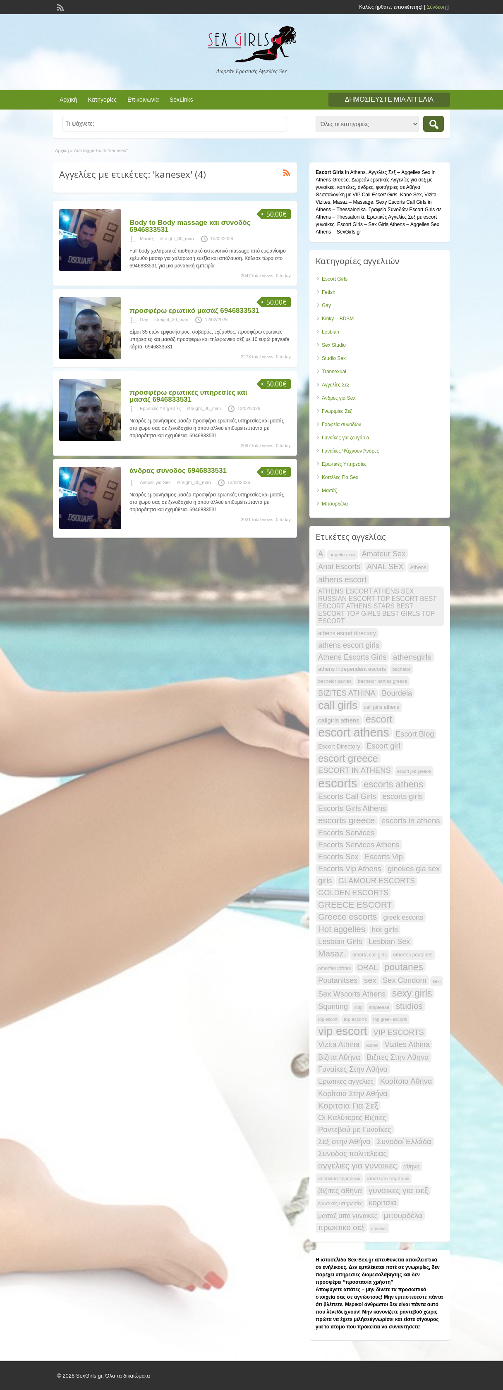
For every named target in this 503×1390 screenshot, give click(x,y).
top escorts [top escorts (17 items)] (355, 1019)
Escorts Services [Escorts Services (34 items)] (346, 832)
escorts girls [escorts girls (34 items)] (402, 796)
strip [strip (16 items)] (358, 1007)
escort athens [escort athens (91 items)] (353, 732)
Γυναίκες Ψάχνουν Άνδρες (350, 451)
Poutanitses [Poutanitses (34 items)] (337, 980)
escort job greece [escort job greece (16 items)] (414, 771)
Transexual (334, 371)
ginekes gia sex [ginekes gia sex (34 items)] (414, 868)
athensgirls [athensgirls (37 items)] (412, 657)
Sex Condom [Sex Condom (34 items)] (404, 980)
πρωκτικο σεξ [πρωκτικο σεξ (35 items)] (341, 1227)
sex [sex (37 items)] (370, 980)
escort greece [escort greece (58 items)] (348, 758)
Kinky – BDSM (338, 319)
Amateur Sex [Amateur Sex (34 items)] (384, 553)
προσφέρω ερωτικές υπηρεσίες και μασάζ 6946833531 (188, 396)
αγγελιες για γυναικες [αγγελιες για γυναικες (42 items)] (357, 1165)
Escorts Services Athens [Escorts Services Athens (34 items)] (359, 844)
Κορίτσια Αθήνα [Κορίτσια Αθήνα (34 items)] (406, 1081)
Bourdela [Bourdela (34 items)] (397, 693)
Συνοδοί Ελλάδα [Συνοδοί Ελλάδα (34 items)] (404, 1141)
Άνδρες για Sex (155, 482)
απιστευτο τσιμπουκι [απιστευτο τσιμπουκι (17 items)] (388, 1178)
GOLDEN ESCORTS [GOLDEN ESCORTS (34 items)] (353, 892)
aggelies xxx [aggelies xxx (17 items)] (343, 554)
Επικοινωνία (143, 99)
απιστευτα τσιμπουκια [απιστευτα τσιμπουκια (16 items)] (339, 1178)
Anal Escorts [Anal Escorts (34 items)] (339, 566)
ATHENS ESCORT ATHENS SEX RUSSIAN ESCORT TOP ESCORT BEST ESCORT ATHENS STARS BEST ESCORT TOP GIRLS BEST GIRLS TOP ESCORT (377, 606)
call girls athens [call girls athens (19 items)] (381, 707)
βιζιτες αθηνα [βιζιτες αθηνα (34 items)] (340, 1190)
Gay (144, 319)
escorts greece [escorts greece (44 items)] (346, 820)
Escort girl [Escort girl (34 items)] (383, 745)
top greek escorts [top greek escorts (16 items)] (390, 1019)
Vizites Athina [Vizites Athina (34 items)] (407, 1044)
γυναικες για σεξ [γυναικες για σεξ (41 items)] (399, 1190)
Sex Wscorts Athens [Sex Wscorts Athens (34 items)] (352, 993)
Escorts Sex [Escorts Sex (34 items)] (338, 856)
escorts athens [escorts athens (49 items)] (393, 784)
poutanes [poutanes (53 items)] (403, 967)
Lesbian (330, 332)
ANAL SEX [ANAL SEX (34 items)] (385, 566)
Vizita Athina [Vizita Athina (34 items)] (338, 1044)
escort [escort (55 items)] (379, 719)
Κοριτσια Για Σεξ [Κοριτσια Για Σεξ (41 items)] (348, 1105)
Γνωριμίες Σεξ (337, 411)
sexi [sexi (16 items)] (437, 981)
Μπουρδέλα (335, 504)
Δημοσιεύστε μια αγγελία (389, 99)
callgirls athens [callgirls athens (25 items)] (338, 720)
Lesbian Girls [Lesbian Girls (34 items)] (340, 941)
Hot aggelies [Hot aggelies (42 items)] (341, 929)
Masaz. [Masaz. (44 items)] (332, 953)
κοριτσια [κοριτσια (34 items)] (382, 1202)
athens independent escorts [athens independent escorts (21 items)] (352, 669)
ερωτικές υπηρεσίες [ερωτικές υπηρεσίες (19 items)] (340, 1203)
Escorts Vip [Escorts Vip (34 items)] (384, 856)
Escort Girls (334, 279)
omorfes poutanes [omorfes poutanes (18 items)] (412, 955)
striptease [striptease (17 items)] (379, 1007)
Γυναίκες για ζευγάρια (345, 438)
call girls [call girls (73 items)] (337, 705)
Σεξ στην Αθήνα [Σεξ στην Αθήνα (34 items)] (344, 1141)
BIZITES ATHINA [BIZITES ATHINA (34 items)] (347, 693)
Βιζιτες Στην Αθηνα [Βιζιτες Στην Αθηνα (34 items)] (397, 1057)
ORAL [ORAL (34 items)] (367, 967)
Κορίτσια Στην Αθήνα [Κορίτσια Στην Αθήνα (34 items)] (353, 1093)
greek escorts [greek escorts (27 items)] (403, 917)
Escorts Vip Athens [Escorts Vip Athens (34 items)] (349, 868)
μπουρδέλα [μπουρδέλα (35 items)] (403, 1215)
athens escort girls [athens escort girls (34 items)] (348, 645)
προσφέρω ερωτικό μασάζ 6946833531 (194, 311)
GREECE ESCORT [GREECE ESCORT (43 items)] (355, 904)
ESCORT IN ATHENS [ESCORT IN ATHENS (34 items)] (354, 770)
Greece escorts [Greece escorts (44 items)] (347, 916)
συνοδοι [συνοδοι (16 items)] (379, 1228)
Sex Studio (334, 345)
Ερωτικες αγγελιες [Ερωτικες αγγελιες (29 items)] (346, 1081)
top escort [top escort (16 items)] (328, 1019)
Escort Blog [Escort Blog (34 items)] (414, 734)
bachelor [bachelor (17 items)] (402, 669)
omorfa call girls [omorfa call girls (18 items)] (369, 955)
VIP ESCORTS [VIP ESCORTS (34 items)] (399, 1032)
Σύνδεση (436, 7)
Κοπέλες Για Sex (340, 477)
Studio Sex (334, 358)
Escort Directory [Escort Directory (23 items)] (339, 746)
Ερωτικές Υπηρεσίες (160, 408)
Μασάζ (147, 238)
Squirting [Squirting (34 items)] (333, 1006)
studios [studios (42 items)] (409, 1006)
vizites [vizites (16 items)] (372, 1045)
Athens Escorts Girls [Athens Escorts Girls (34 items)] (352, 657)
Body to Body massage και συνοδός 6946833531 (189, 226)
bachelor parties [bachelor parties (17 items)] (335, 681)
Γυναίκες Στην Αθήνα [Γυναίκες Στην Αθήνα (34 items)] (353, 1069)
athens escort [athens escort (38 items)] (342, 579)
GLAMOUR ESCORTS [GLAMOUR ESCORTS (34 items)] (376, 880)
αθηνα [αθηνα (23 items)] (411, 1166)
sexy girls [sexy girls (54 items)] (412, 993)
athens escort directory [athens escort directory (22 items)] (347, 633)
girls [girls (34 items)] (325, 880)
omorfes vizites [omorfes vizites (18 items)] (334, 968)
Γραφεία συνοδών (341, 424)
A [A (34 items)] (320, 553)
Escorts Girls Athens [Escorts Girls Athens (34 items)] (352, 808)
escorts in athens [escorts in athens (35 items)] (410, 820)
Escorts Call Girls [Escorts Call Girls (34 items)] (347, 796)
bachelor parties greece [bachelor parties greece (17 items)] (382, 681)
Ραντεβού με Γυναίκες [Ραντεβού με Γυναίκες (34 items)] (354, 1129)
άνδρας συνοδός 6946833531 (178, 470)
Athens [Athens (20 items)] (418, 567)
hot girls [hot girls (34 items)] (384, 929)
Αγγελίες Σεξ (335, 385)
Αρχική (68, 99)
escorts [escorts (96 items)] (337, 783)
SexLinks (181, 99)
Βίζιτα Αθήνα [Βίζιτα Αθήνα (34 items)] (339, 1057)
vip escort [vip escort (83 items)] (342, 1031)
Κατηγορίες (102, 99)
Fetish (328, 292)
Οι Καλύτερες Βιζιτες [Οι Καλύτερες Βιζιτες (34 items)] (352, 1117)
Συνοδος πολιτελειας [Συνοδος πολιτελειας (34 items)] (352, 1153)
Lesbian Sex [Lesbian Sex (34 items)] (389, 941)
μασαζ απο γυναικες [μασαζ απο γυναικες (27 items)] (347, 1215)
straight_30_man (177, 238)
